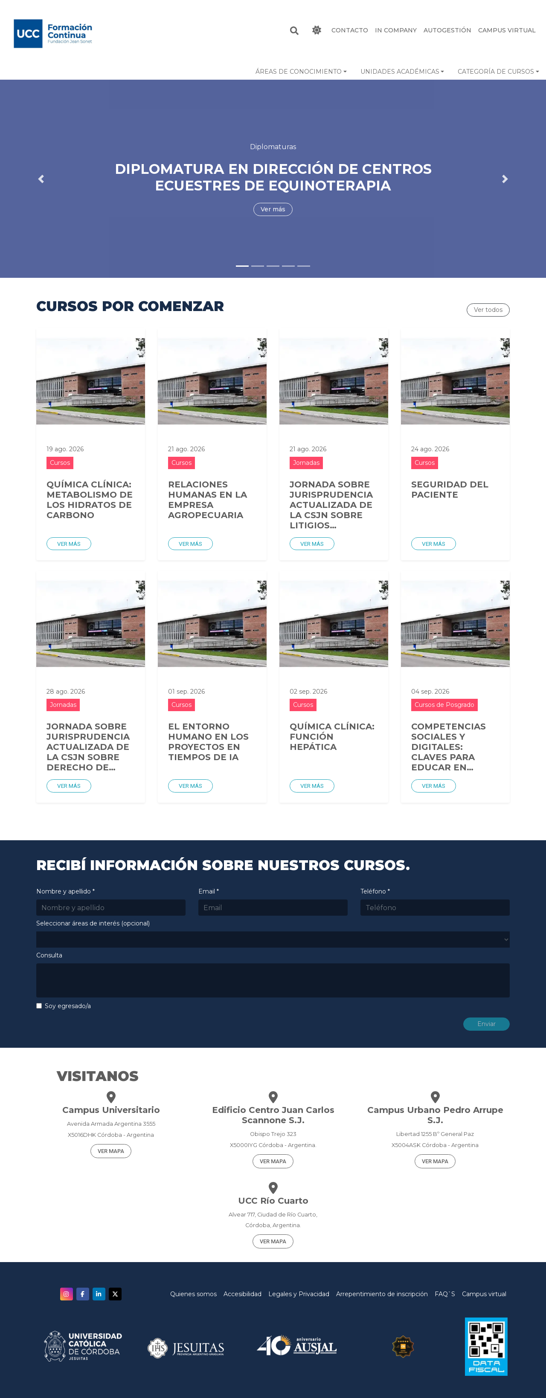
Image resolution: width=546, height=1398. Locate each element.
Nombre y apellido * (65, 891)
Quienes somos (193, 1294)
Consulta (49, 955)
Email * (208, 891)
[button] (301, 72)
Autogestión (447, 30)
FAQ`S (445, 1294)
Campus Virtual (507, 30)
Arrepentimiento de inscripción (382, 1294)
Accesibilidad (242, 1294)
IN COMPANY (396, 30)
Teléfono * (375, 891)
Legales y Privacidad (298, 1294)
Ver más (69, 543)
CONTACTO (349, 30)
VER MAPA (111, 1151)
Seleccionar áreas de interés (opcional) (93, 923)
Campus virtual (484, 1294)
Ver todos (488, 310)
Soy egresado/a (68, 1006)
